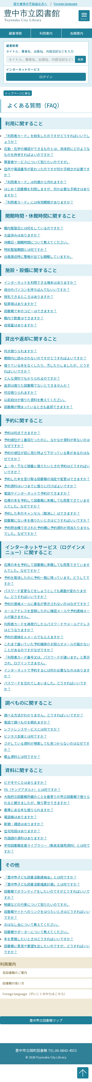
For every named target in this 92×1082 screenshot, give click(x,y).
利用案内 (46, 33)
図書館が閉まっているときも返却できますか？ (38, 406)
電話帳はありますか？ (20, 816)
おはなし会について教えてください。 (32, 924)
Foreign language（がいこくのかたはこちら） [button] (35, 994)
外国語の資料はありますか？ (25, 838)
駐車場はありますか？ (20, 303)
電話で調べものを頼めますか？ (27, 722)
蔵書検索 (15, 33)
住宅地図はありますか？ (22, 831)
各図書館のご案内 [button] (15, 972)
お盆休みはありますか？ (22, 235)
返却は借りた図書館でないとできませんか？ (37, 385)
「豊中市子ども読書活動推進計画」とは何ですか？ (42, 884)
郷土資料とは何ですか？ (22, 756)
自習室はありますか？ (20, 325)
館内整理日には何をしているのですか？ (33, 228)
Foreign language (65, 3)
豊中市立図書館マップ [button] (46, 1020)
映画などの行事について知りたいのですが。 (37, 904)
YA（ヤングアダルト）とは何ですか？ (32, 789)
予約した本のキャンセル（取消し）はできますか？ (42, 513)
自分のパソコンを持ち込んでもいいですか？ (37, 289)
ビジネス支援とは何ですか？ (25, 736)
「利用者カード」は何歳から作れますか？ (35, 181)
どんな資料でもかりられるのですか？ (32, 378)
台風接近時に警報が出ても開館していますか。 (38, 256)
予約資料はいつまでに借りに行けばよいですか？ (40, 486)
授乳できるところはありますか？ (29, 296)
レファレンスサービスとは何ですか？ (32, 729)
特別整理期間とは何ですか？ (25, 249)
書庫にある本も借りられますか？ (29, 809)
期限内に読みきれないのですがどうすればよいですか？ (45, 358)
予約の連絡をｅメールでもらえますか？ (33, 637)
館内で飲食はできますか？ (24, 318)
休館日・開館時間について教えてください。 (37, 242)
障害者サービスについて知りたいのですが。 (37, 161)
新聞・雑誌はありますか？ (24, 824)
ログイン (46, 76)
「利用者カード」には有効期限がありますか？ (38, 202)
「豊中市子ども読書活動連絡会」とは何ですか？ (40, 877)
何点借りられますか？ (20, 351)
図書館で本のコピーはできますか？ (30, 311)
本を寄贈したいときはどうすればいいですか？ (38, 938)
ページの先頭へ (82, 1072)
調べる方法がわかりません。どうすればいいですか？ (43, 715)
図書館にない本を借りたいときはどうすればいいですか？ (47, 520)
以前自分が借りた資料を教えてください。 (35, 399)
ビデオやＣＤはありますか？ (25, 782)
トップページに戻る (17, 93)
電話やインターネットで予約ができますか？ (37, 493)
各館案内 (76, 33)
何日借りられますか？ (20, 392)
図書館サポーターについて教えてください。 (37, 931)
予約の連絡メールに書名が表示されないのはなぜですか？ (47, 603)
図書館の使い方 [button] (13, 983)
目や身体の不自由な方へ (30, 3)
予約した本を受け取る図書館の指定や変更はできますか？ (47, 478)
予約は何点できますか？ (22, 432)
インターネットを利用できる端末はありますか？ (40, 282)
